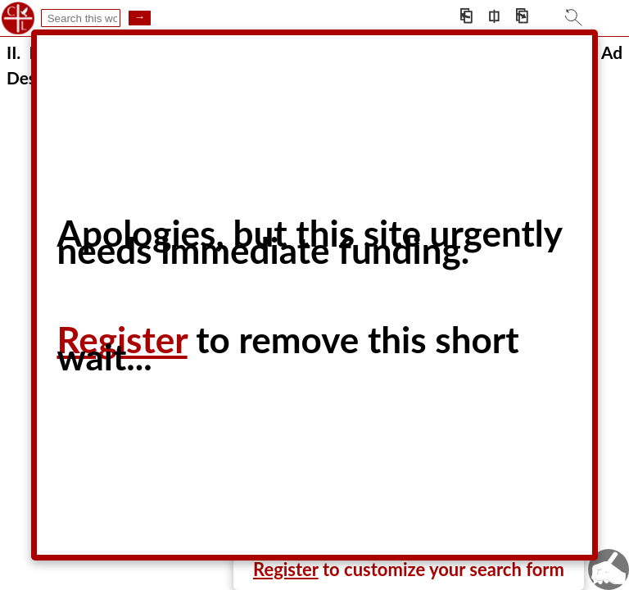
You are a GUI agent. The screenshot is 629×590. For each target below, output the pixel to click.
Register (286, 569)
